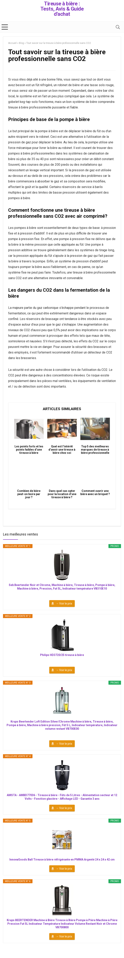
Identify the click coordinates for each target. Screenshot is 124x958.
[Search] (118, 27)
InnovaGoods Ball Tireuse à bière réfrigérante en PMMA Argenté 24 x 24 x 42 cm (62, 859)
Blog (21, 43)
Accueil (12, 43)
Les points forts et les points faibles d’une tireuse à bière (29, 449)
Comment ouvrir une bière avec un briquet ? (95, 492)
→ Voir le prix (64, 603)
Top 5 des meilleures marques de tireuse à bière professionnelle (95, 449)
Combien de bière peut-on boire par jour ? (28, 494)
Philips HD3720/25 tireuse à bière (62, 655)
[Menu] (5, 27)
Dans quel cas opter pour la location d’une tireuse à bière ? (62, 494)
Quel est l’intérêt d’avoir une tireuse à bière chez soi (61, 449)
